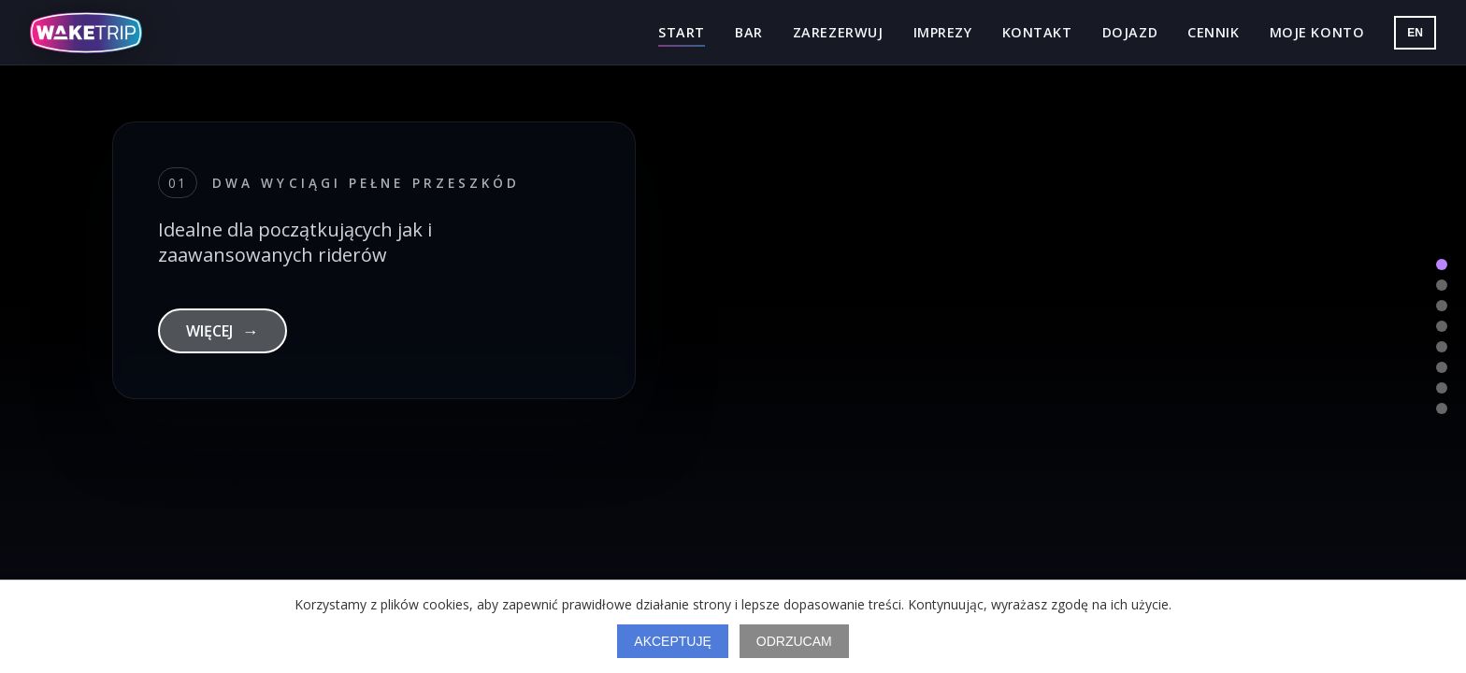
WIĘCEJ (222, 331)
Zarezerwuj (838, 32)
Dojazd (1129, 32)
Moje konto (1317, 32)
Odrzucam (794, 641)
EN (1415, 32)
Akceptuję (672, 641)
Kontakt (1037, 32)
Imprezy (942, 32)
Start (681, 32)
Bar (749, 32)
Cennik (1213, 32)
